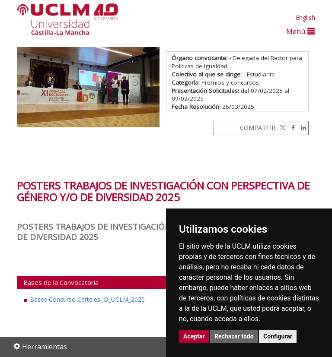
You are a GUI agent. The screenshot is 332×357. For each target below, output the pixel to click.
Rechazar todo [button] (234, 336)
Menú (300, 31)
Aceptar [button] (194, 336)
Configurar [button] (277, 336)
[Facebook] (291, 127)
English (305, 17)
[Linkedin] (301, 127)
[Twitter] (281, 127)
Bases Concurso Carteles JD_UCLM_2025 (87, 299)
